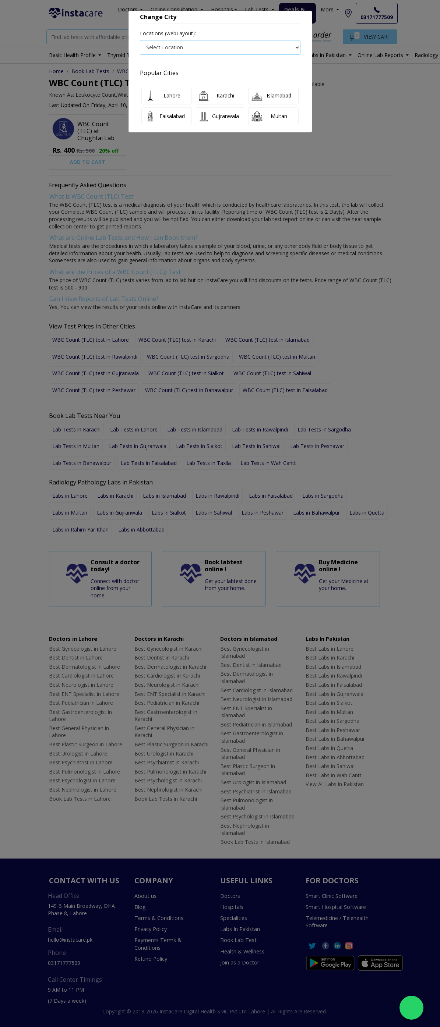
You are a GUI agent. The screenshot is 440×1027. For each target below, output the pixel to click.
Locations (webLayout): (168, 33)
